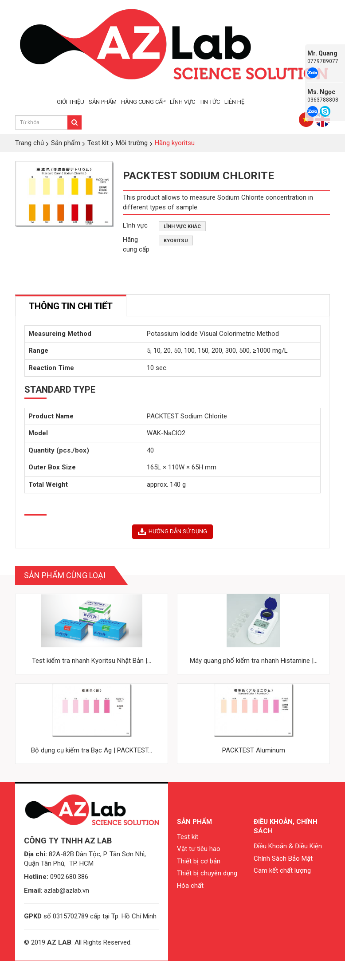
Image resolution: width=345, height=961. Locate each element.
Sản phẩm (194, 822)
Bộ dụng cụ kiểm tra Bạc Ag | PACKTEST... (91, 750)
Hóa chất (190, 886)
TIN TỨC (210, 101)
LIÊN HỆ (234, 101)
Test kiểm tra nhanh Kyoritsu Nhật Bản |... (91, 661)
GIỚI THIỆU (70, 101)
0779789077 (322, 61)
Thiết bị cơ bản (198, 861)
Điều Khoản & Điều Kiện (288, 846)
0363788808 (322, 100)
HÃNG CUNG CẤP (143, 101)
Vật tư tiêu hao (198, 849)
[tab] (70, 305)
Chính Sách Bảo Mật (283, 859)
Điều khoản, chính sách (286, 826)
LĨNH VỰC (182, 101)
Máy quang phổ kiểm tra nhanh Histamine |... (254, 661)
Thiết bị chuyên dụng (207, 873)
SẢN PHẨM (103, 101)
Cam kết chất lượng (282, 870)
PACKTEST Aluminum (253, 750)
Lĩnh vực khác (182, 226)
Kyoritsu (176, 241)
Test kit (187, 837)
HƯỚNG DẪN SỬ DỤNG (172, 531)
